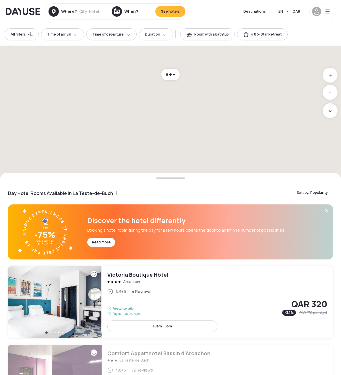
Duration (156, 34)
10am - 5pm (162, 326)
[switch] (207, 34)
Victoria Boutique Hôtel (170, 302)
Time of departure (111, 34)
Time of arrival (62, 34)
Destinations (254, 11)
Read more (101, 242)
